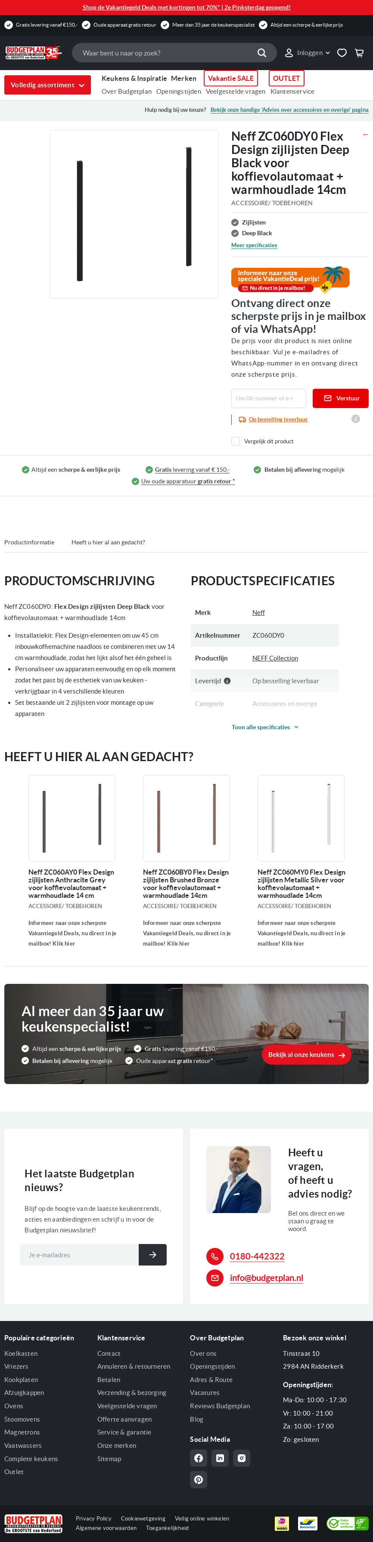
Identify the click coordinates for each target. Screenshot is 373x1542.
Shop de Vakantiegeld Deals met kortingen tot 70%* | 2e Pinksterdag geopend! (187, 7)
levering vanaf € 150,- (192, 470)
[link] (307, 53)
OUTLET (286, 78)
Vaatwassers (23, 1445)
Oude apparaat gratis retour (124, 25)
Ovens (13, 1406)
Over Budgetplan (127, 91)
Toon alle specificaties (261, 727)
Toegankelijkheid (167, 1528)
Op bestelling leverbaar (278, 419)
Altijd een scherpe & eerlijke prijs (306, 25)
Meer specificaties (254, 245)
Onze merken (116, 1445)
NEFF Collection (275, 658)
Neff (258, 612)
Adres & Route (211, 1379)
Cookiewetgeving (143, 1518)
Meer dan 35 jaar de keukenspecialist (213, 25)
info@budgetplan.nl (266, 1278)
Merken (183, 78)
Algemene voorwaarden (106, 1528)
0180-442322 (257, 1256)
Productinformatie (29, 542)
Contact (109, 1353)
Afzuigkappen (24, 1392)
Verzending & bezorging (131, 1392)
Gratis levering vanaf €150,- (47, 25)
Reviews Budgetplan (220, 1406)
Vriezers (16, 1366)
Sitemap (109, 1458)
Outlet (14, 1471)
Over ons (203, 1353)
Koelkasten (20, 1353)
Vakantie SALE (231, 78)
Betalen (108, 1379)
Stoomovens (22, 1419)
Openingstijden (178, 91)
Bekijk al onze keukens (301, 1054)
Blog (196, 1419)
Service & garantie (124, 1432)
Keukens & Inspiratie (134, 78)
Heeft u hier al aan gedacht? (108, 542)
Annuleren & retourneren (134, 1366)
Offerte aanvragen (124, 1419)
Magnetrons (22, 1432)
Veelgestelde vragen (236, 91)
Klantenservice (292, 91)
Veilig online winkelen (202, 1518)
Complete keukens (31, 1458)
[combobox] (174, 52)
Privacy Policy (94, 1518)
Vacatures (205, 1392)
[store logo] (33, 53)
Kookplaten (21, 1379)
